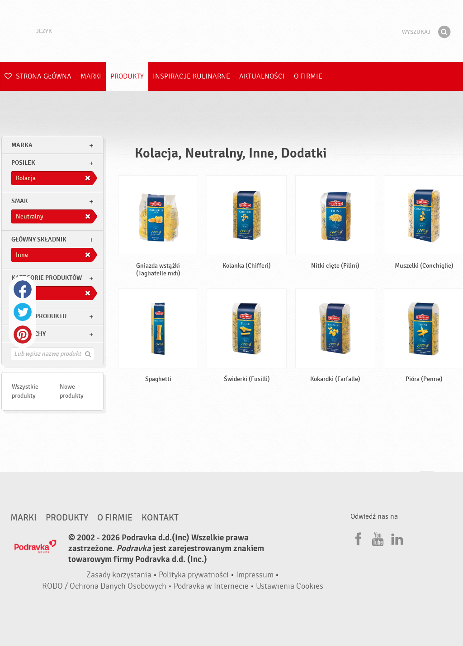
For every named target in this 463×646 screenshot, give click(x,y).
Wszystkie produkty (25, 391)
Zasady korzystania (118, 575)
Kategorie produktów (46, 278)
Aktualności (262, 76)
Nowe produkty (72, 391)
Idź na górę (427, 480)
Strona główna (38, 76)
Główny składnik (38, 239)
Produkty (127, 76)
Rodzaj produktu (38, 316)
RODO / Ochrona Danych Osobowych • (108, 586)
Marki (90, 76)
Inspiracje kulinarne (191, 76)
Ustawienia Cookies (289, 586)
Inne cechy (28, 334)
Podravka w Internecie (211, 586)
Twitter (23, 312)
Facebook (23, 289)
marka (22, 145)
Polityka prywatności (194, 575)
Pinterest (23, 334)
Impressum (255, 575)
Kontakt (160, 517)
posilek (23, 163)
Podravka (231, 31)
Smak (19, 201)
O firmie (308, 76)
